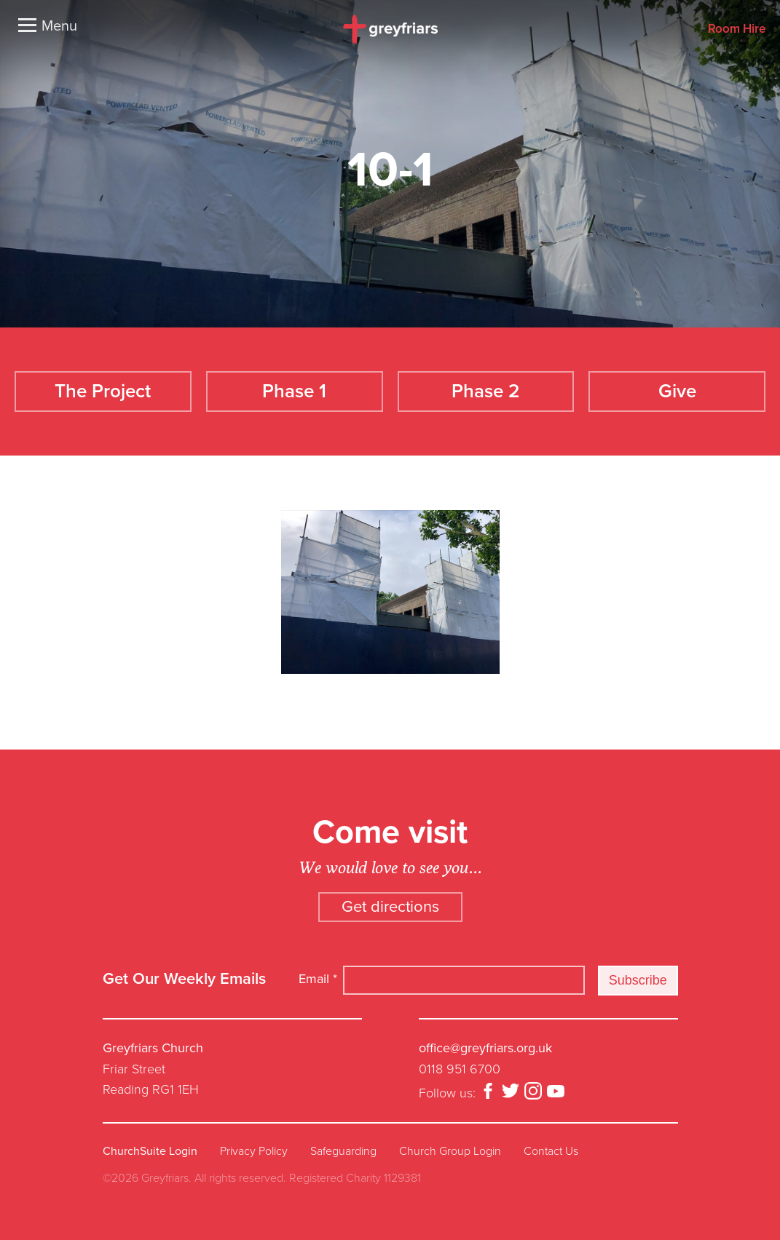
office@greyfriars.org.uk (485, 1048)
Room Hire (736, 29)
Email (318, 979)
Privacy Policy (254, 1151)
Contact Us (551, 1151)
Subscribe (638, 980)
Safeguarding (343, 1151)
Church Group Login (450, 1151)
